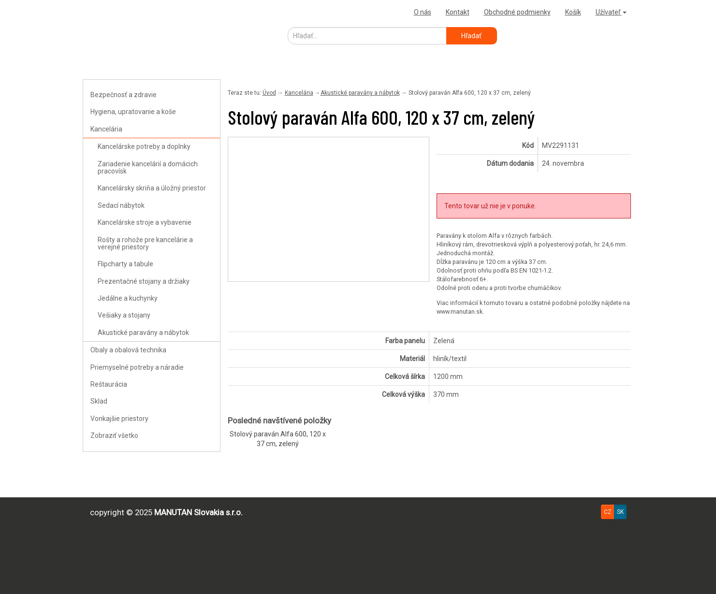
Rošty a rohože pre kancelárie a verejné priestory (145, 243)
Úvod (269, 92)
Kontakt (457, 12)
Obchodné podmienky (517, 12)
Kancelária (106, 129)
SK (620, 511)
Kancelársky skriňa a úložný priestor (152, 188)
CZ (608, 511)
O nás (422, 12)
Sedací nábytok (121, 205)
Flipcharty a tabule (125, 264)
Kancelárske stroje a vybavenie (144, 222)
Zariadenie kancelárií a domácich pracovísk (148, 167)
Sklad (98, 401)
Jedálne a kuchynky (128, 298)
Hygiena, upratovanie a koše (133, 112)
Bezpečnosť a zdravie (123, 95)
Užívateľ (611, 12)
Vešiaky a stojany (124, 315)
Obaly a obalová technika (128, 350)
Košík (573, 12)
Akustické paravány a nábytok (143, 332)
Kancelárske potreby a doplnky (144, 146)
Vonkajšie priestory (119, 418)
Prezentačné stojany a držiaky (144, 281)
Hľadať (471, 36)
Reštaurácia (108, 384)
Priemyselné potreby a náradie (137, 367)
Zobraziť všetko (114, 435)
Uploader (100, 12)
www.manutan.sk (459, 311)
